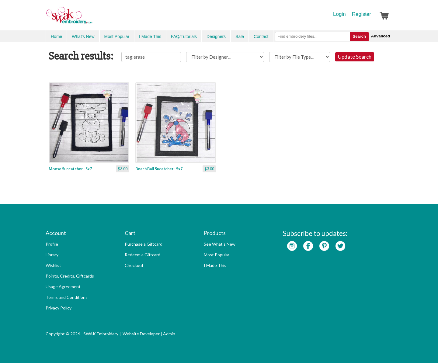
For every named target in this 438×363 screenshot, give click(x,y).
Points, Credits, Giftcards (70, 275)
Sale (239, 36)
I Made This (150, 36)
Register (361, 14)
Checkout (134, 265)
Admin (169, 333)
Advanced (380, 36)
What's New (83, 36)
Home (56, 36)
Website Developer (141, 333)
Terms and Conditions (67, 297)
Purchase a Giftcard (143, 244)
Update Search (354, 57)
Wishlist (53, 265)
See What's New (219, 244)
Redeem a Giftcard (142, 254)
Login (339, 14)
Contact (261, 36)
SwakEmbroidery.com (91, 18)
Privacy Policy (58, 307)
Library (52, 254)
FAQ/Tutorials (184, 36)
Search (359, 36)
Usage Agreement (63, 286)
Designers (216, 36)
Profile (52, 244)
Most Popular (116, 36)
